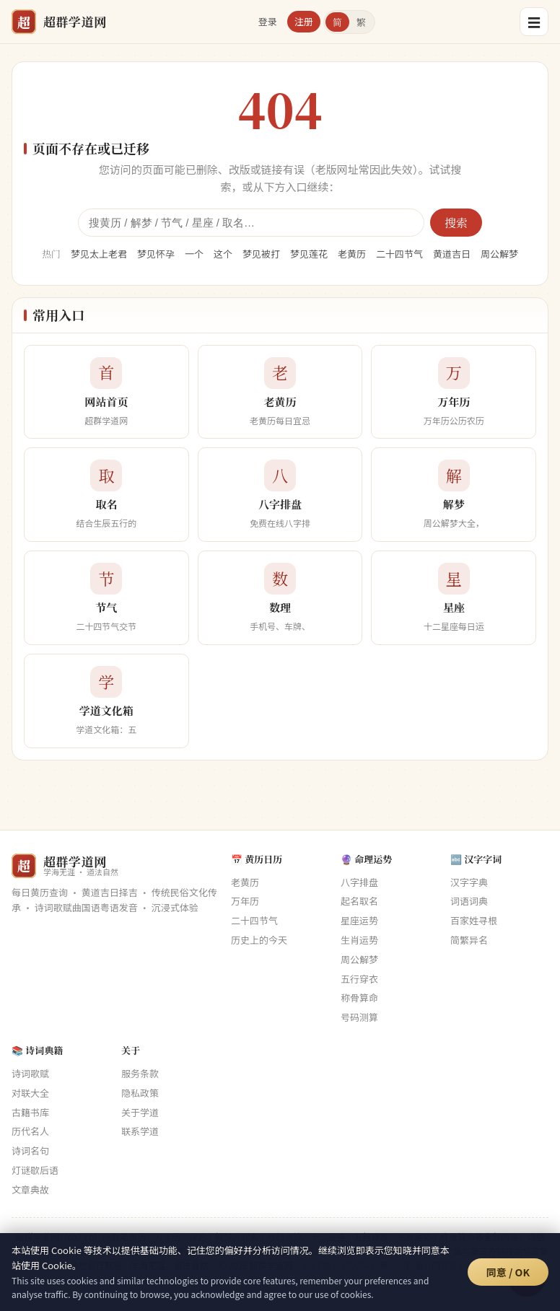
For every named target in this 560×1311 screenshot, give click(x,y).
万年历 (245, 901)
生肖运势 (359, 940)
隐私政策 (140, 1093)
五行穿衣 (359, 979)
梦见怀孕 (156, 253)
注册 (303, 21)
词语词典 (469, 901)
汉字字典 (469, 882)
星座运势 (359, 920)
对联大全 (30, 1093)
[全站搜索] (251, 223)
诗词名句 (30, 1150)
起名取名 (359, 901)
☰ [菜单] (534, 21)
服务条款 (140, 1073)
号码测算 (359, 1017)
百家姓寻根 (473, 920)
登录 (267, 21)
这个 (223, 253)
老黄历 (352, 253)
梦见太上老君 (99, 253)
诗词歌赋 (30, 1073)
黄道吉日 (452, 253)
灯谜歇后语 (35, 1170)
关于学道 (140, 1112)
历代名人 (30, 1131)
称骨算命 (359, 997)
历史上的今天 (259, 940)
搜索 (456, 222)
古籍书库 (30, 1112)
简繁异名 (469, 940)
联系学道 (140, 1131)
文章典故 (30, 1189)
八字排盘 (359, 882)
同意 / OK (508, 1272)
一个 (194, 253)
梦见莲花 (309, 253)
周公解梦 (499, 253)
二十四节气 (399, 253)
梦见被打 (261, 253)
